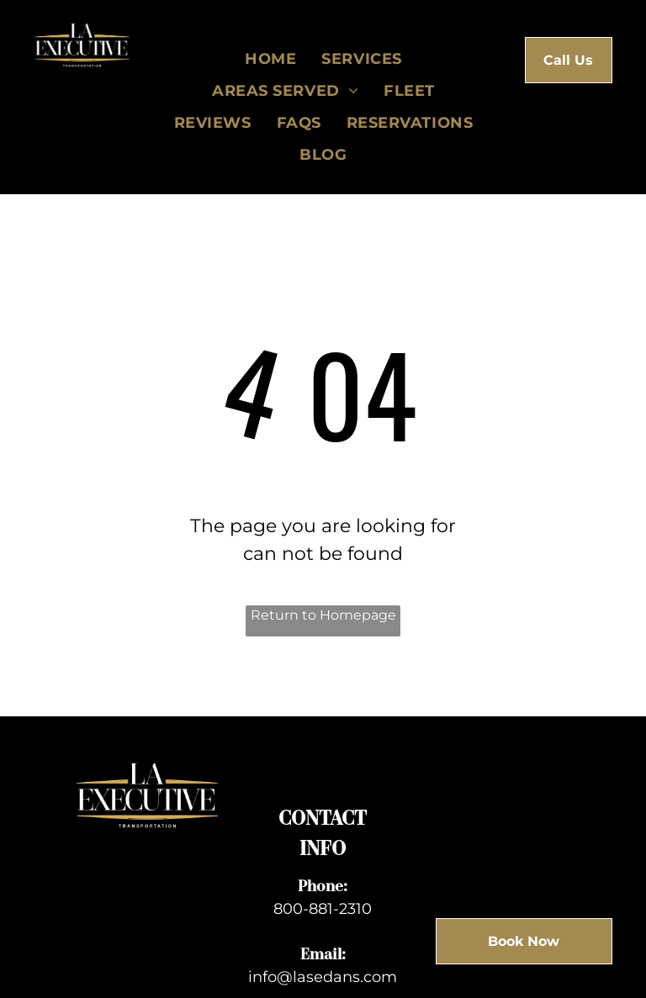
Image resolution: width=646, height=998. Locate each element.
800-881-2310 (322, 909)
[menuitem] (270, 59)
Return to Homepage (323, 615)
